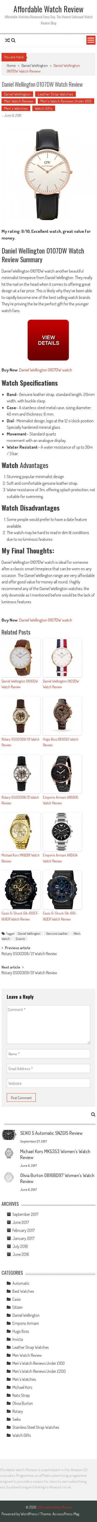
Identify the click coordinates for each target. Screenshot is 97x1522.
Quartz (20, 939)
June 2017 (20, 1222)
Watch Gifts (44, 108)
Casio (16, 1299)
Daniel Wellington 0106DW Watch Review (20, 684)
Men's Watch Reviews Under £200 (39, 1371)
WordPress (30, 1513)
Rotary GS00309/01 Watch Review (21, 742)
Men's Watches (16, 108)
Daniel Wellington (34, 65)
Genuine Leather (57, 933)
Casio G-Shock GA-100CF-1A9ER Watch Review (20, 916)
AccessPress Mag (66, 1513)
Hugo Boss (20, 1331)
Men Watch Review (18, 101)
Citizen (17, 1307)
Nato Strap (21, 1395)
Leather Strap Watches (55, 94)
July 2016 (20, 1246)
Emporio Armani (25, 1323)
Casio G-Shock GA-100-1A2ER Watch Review (60, 916)
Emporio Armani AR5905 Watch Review (60, 800)
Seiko (16, 1419)
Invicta (17, 1339)
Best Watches (23, 1291)
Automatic (20, 1283)
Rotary (17, 1411)
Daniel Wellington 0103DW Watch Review (61, 684)
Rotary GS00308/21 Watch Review (20, 800)
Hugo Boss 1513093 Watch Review (60, 742)
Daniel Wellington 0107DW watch (45, 369)
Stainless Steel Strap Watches (35, 1427)
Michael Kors (22, 1387)
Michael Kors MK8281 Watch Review (21, 858)
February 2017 (23, 1230)
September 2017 (25, 1214)
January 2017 (23, 1238)
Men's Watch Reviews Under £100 (66, 101)
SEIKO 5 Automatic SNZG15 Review (51, 1133)
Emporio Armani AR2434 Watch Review (60, 858)
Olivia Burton (22, 1403)
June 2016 (20, 1254)
